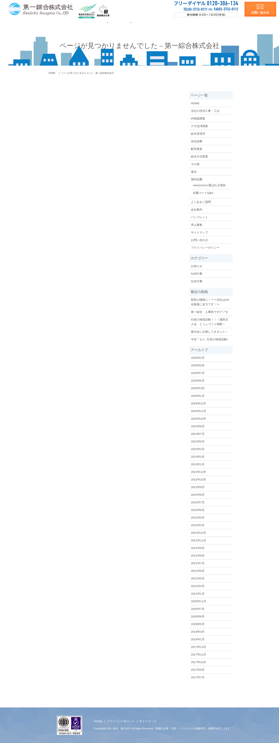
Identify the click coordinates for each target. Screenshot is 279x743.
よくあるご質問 (201, 201)
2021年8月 (198, 555)
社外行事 (196, 281)
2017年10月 (198, 661)
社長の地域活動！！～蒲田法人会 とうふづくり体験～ (209, 321)
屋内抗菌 (150, 22)
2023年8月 (198, 426)
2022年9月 (198, 486)
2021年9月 (198, 547)
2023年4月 (198, 448)
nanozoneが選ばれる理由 (209, 185)
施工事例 (129, 22)
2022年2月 (198, 525)
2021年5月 (198, 578)
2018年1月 (198, 639)
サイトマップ (199, 232)
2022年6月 (198, 509)
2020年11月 (198, 601)
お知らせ (196, 265)
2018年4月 (198, 631)
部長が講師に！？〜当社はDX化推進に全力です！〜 (210, 302)
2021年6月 (198, 570)
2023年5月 (198, 441)
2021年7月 (198, 563)
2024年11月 (198, 410)
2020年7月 (198, 608)
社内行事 (196, 273)
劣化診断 (196, 141)
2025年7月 (198, 372)
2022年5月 (198, 517)
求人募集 (216, 22)
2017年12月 (198, 646)
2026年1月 (198, 357)
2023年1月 (198, 464)
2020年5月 (198, 623)
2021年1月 (198, 593)
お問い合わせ (199, 239)
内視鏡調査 (198, 118)
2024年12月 (198, 403)
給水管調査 (106, 22)
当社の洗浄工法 (83, 22)
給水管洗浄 (198, 133)
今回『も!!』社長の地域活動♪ (209, 339)
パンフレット (199, 217)
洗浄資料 (198, 22)
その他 (195, 163)
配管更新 (196, 148)
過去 (194, 171)
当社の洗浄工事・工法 (205, 110)
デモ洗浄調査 (199, 125)
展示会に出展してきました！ (209, 331)
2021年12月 (198, 532)
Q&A (165, 22)
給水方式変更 (199, 156)
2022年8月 (198, 494)
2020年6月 (198, 616)
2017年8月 (198, 669)
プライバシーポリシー (205, 247)
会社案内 (180, 22)
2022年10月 (198, 479)
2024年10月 (198, 418)
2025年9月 (198, 365)
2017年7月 (198, 677)
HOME (62, 22)
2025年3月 (198, 388)
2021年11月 (198, 540)
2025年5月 (198, 380)
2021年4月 (198, 585)
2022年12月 (198, 471)
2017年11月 (198, 654)
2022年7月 (198, 502)
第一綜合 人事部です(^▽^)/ (209, 311)
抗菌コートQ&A (203, 192)
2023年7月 (198, 433)
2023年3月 (198, 456)
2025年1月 (198, 395)
